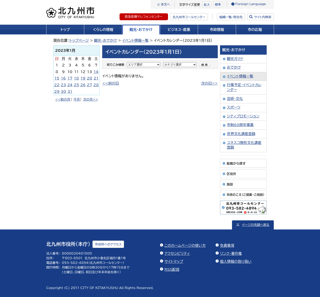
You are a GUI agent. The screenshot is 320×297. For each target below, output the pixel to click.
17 (69, 78)
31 (69, 91)
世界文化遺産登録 (241, 134)
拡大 (207, 4)
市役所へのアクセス (108, 244)
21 (96, 78)
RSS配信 (171, 269)
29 (57, 91)
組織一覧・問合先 (231, 17)
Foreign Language (250, 4)
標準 (218, 4)
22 (57, 85)
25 (76, 85)
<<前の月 (62, 99)
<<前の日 (110, 83)
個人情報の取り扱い (236, 261)
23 (63, 85)
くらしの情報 (103, 29)
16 (63, 78)
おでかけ (234, 67)
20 (89, 78)
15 (56, 78)
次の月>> (90, 99)
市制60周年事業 (240, 125)
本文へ (165, 4)
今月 (77, 99)
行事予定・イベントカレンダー (244, 87)
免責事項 (227, 245)
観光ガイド (235, 58)
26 (83, 85)
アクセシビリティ (177, 253)
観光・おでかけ (141, 29)
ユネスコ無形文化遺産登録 (244, 145)
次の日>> (209, 83)
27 (89, 85)
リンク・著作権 (231, 253)
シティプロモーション (243, 116)
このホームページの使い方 (185, 245)
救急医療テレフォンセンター (144, 16)
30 (63, 91)
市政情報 (217, 29)
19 (82, 78)
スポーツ (233, 107)
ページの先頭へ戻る (255, 224)
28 (96, 85)
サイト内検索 (262, 17)
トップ (65, 29)
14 (96, 72)
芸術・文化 (235, 98)
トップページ (79, 40)
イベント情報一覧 (135, 40)
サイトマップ (173, 261)
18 (76, 78)
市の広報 (255, 29)
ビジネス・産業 (179, 29)
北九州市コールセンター (189, 17)
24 (69, 85)
